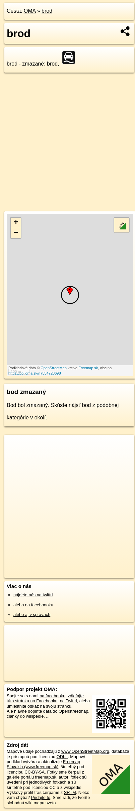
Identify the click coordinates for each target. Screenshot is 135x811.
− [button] (16, 233)
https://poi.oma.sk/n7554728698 (34, 373)
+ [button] (16, 223)
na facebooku (52, 695)
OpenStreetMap (54, 368)
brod (47, 11)
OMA (30, 11)
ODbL (62, 756)
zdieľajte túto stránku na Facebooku (45, 698)
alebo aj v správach (31, 614)
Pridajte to (41, 797)
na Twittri (68, 700)
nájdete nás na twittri (33, 594)
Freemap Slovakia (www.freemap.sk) (43, 764)
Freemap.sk (88, 368)
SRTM (70, 792)
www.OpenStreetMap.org (85, 751)
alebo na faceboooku (33, 604)
